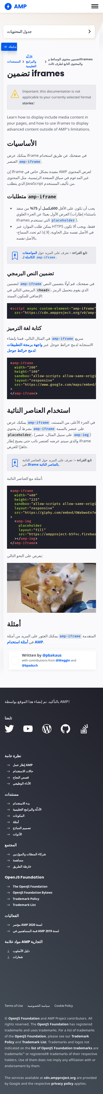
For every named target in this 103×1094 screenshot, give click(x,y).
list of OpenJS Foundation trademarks (61, 1048)
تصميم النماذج (19, 828)
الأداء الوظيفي (19, 783)
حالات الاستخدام (20, 771)
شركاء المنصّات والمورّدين (26, 854)
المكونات (15, 816)
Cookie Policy (64, 1006)
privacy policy (62, 1083)
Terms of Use (14, 1006)
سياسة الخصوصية (38, 1006)
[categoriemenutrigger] (18, 47)
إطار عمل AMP (20, 765)
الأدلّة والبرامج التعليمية (31, 61)
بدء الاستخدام (18, 803)
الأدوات (14, 834)
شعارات (15, 957)
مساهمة (15, 860)
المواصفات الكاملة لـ (39, 254)
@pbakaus (52, 655)
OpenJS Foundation (24, 1018)
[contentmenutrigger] (49, 32)
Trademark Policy (23, 899)
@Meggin (63, 660)
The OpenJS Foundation (27, 886)
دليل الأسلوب (18, 951)
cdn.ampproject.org (60, 1077)
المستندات (14, 61)
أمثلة (13, 822)
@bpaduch (30, 665)
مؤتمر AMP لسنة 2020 (24, 925)
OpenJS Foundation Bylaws (29, 892)
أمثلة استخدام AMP (25, 642)
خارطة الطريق (19, 866)
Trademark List (21, 905)
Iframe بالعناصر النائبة (43, 464)
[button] (94, 6)
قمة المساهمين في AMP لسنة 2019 (33, 931)
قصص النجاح (18, 777)
